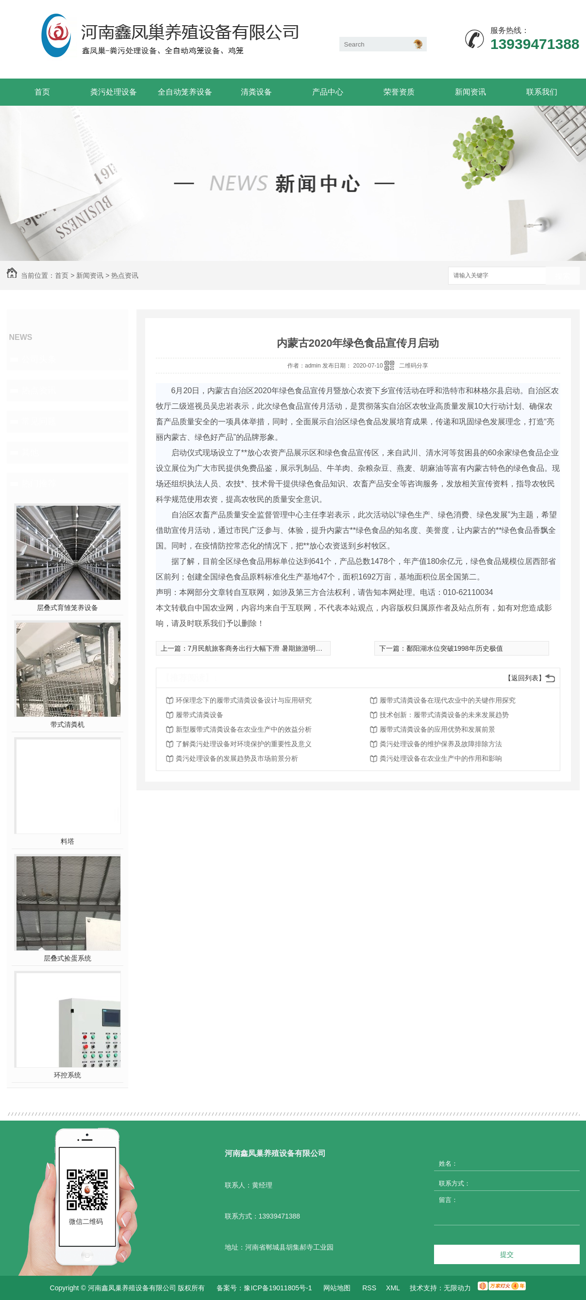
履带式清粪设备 (199, 715)
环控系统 (67, 1075)
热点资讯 (124, 275)
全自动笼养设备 (185, 92)
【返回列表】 (524, 678)
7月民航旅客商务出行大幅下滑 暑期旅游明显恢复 (262, 648)
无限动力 (457, 1288)
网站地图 (337, 1288)
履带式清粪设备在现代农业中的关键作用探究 (448, 700)
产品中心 (327, 92)
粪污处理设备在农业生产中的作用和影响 (441, 758)
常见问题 (38, 421)
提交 (507, 1254)
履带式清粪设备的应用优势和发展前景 (437, 729)
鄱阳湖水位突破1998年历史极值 (454, 648)
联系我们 (541, 92)
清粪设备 (256, 92)
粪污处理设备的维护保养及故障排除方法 (441, 744)
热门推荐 (38, 483)
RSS (369, 1288)
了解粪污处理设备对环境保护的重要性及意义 (244, 744)
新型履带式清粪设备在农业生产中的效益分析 (244, 729)
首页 (42, 92)
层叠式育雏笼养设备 (67, 607)
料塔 (67, 841)
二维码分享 (413, 365)
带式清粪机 (67, 724)
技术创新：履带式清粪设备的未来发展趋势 (444, 715)
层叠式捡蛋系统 (67, 958)
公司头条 (38, 359)
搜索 (562, 276)
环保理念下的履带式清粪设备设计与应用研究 (244, 700)
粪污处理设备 (113, 92)
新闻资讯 (470, 92)
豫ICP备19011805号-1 (278, 1288)
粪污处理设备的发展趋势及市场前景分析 (237, 758)
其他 (30, 452)
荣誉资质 (399, 92)
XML (393, 1288)
